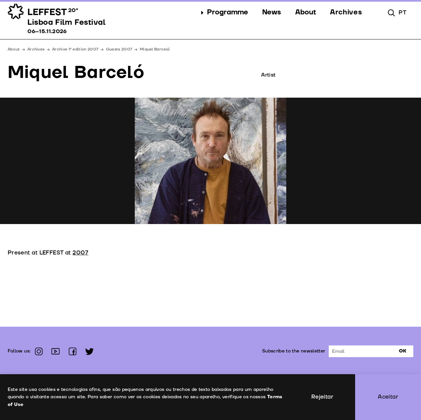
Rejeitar (322, 397)
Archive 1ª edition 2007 (75, 49)
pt (402, 12)
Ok (402, 351)
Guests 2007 (119, 49)
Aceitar (388, 397)
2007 (80, 252)
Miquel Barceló (155, 49)
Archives (35, 49)
